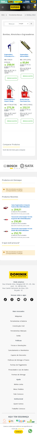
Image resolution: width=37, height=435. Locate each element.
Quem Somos (18, 404)
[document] (18, 429)
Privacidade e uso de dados (18, 370)
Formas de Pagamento (18, 365)
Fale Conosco (18, 394)
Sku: (5, 60)
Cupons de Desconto (18, 355)
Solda (18, 336)
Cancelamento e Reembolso (18, 350)
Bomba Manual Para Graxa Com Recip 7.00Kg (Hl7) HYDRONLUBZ (25, 100)
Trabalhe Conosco (18, 409)
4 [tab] (17, 168)
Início (3, 15)
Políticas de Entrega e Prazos (18, 360)
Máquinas (18, 316)
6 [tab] (21, 168)
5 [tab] (19, 168)
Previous (4, 166)
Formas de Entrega (18, 375)
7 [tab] (23, 168)
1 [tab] (11, 168)
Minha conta (18, 384)
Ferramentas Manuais (15, 15)
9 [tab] (26, 168)
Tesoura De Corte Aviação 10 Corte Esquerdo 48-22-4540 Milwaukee (21, 217)
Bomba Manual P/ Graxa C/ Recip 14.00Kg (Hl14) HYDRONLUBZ (9, 100)
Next (32, 166)
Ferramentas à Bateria (18, 321)
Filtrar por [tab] (12, 24)
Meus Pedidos (18, 389)
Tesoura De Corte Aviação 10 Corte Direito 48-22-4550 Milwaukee (21, 229)
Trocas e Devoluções (18, 345)
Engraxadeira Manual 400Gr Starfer (24, 55)
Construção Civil (18, 326)
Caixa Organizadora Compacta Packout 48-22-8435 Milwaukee (20, 206)
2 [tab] (14, 168)
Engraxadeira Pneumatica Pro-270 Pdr (9, 55)
